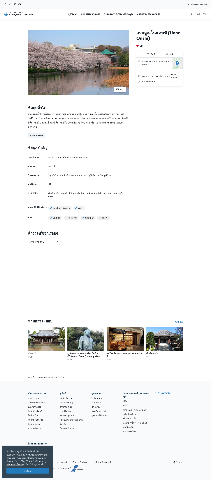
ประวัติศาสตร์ (66, 411)
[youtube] (19, 4)
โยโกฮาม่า (97, 398)
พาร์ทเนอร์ (62, 462)
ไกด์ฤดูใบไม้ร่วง (35, 419)
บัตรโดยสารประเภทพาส (134, 409)
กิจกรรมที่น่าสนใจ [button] (90, 14)
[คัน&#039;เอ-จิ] (46, 342)
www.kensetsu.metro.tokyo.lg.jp (156, 76)
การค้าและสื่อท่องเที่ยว (197, 4)
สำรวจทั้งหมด (34, 428)
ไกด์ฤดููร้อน (33, 415)
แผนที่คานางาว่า (99, 411)
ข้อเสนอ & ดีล (129, 418)
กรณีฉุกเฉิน (128, 427)
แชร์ (169, 54)
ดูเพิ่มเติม (179, 321)
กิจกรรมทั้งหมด (67, 428)
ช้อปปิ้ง (63, 424)
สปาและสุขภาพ (67, 415)
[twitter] (9, 4)
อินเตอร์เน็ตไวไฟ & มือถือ (135, 422)
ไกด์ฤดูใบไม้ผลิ (35, 411)
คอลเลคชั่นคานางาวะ (38, 402)
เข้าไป (126, 405)
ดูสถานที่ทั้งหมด (99, 415)
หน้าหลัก (31, 377)
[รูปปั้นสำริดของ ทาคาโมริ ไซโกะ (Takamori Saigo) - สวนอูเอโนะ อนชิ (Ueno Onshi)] (85, 344)
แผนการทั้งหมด (130, 431)
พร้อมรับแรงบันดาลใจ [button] (148, 14)
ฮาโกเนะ (96, 406)
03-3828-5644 (149, 81)
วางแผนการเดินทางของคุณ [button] (118, 14)
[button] (199, 14)
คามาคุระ (96, 402)
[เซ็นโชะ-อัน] (164, 342)
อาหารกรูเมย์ (66, 406)
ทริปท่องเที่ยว (129, 414)
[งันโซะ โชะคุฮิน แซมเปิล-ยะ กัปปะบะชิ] (125, 344)
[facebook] (5, 4)
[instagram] (15, 4)
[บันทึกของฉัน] (205, 14)
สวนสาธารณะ (36, 135)
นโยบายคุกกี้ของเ (14, 464)
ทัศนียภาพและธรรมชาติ (71, 419)
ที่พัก (125, 401)
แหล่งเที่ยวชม (66, 398)
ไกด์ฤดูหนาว (34, 424)
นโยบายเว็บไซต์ (79, 462)
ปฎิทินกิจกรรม (35, 406)
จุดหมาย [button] (72, 14)
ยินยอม (27, 470)
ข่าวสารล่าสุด (34, 398)
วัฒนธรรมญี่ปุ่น (67, 402)
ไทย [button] (176, 462)
